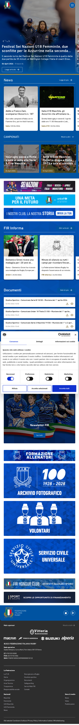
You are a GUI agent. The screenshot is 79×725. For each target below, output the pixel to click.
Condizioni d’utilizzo (20, 721)
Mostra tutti (69, 625)
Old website (8, 721)
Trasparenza (8, 686)
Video (67, 701)
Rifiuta (14, 388)
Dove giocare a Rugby (31, 674)
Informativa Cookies (46, 721)
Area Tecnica (8, 683)
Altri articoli (65, 228)
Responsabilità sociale (12, 689)
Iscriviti (39, 435)
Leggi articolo (12, 69)
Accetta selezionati (39, 388)
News (6, 710)
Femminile (7, 701)
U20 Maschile (8, 704)
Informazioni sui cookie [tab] (65, 342)
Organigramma (9, 680)
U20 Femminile (9, 707)
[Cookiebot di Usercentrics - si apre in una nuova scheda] (60, 335)
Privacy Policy (33, 721)
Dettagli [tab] (39, 342)
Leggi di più (65, 80)
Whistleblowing (58, 721)
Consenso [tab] (14, 342)
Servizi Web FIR (29, 686)
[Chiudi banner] (75, 335)
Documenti (28, 680)
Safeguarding (29, 683)
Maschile (7, 698)
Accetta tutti (64, 388)
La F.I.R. (6, 674)
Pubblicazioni (70, 704)
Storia (6, 677)
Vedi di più (66, 290)
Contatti (27, 689)
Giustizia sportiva (30, 677)
